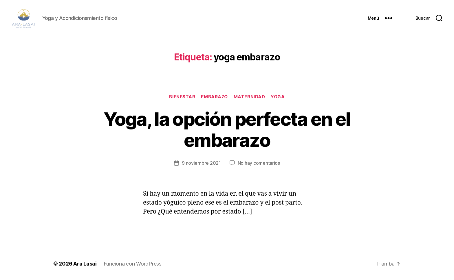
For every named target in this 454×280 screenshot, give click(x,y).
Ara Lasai (85, 264)
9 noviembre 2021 (201, 163)
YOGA (278, 96)
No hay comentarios (259, 163)
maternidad (249, 96)
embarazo (214, 96)
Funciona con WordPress (133, 264)
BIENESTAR (182, 96)
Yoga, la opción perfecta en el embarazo (227, 129)
